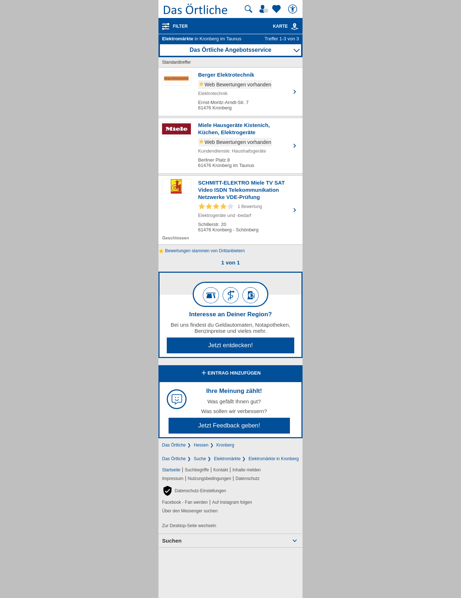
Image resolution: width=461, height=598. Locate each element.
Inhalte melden (246, 469)
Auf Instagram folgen (232, 502)
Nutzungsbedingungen (209, 478)
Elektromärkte (227, 458)
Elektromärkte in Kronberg (274, 458)
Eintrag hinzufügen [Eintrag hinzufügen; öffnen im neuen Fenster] (230, 373)
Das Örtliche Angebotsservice (230, 50)
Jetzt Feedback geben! (229, 425)
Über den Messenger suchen (190, 510)
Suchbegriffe (197, 469)
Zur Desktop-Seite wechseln (189, 525)
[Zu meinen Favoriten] (277, 9)
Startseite (171, 469)
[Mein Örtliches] (264, 9)
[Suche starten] (248, 9)
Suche (200, 458)
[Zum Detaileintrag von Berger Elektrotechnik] (230, 91)
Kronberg (225, 445)
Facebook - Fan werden (185, 502)
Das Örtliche (174, 445)
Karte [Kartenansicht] (286, 26)
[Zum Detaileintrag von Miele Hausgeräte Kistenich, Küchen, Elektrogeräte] (230, 146)
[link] (294, 26)
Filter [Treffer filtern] (180, 26)
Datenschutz (248, 478)
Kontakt (220, 469)
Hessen (201, 445)
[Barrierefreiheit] (293, 9)
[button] (194, 491)
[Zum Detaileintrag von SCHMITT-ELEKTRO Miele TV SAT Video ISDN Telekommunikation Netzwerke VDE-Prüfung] (230, 210)
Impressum (172, 478)
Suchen (172, 541)
